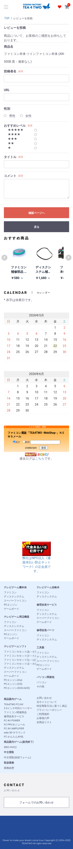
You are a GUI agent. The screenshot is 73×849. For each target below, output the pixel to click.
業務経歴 (9, 767)
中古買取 (9, 752)
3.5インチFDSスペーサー (18, 708)
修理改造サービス (47, 604)
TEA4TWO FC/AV (13, 704)
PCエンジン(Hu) (13, 680)
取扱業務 (9, 762)
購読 (16, 441)
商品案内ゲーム (13, 699)
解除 (26, 441)
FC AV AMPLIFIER (14, 728)
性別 (7, 109)
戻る (36, 226)
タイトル (10, 157)
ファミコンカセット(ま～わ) (20, 663)
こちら (39, 458)
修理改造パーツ (45, 630)
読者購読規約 (31, 448)
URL (7, 90)
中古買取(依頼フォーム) (17, 757)
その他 (40, 686)
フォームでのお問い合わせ (36, 802)
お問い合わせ (44, 697)
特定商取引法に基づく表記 (52, 705)
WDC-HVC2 (10, 747)
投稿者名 (10, 71)
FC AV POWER (12, 720)
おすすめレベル (15, 125)
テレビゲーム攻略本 (48, 587)
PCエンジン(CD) (13, 683)
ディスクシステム (14, 596)
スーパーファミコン (15, 600)
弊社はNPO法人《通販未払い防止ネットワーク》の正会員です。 (36, 560)
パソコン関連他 (45, 677)
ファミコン (10, 592)
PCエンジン (10, 604)
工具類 (40, 647)
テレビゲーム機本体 (15, 587)
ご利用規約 (43, 714)
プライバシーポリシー (49, 710)
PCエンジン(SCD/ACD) (17, 688)
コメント (10, 176)
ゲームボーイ (11, 608)
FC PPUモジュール (14, 724)
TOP (7, 18)
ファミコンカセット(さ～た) (20, 655)
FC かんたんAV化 (13, 736)
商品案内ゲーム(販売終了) (18, 741)
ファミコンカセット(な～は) (20, 659)
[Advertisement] (36, 505)
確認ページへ (36, 212)
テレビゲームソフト (15, 646)
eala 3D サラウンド (15, 732)
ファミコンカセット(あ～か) (20, 651)
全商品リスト (44, 722)
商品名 (8, 46)
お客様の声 (43, 718)
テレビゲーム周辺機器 (16, 616)
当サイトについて (47, 702)
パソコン (42, 682)
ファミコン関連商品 (15, 712)
